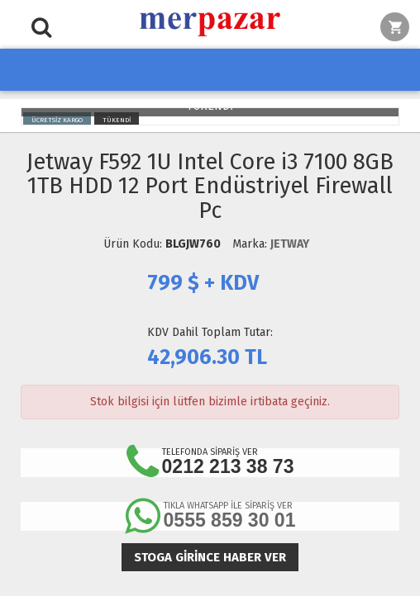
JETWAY (289, 244)
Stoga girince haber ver (210, 557)
